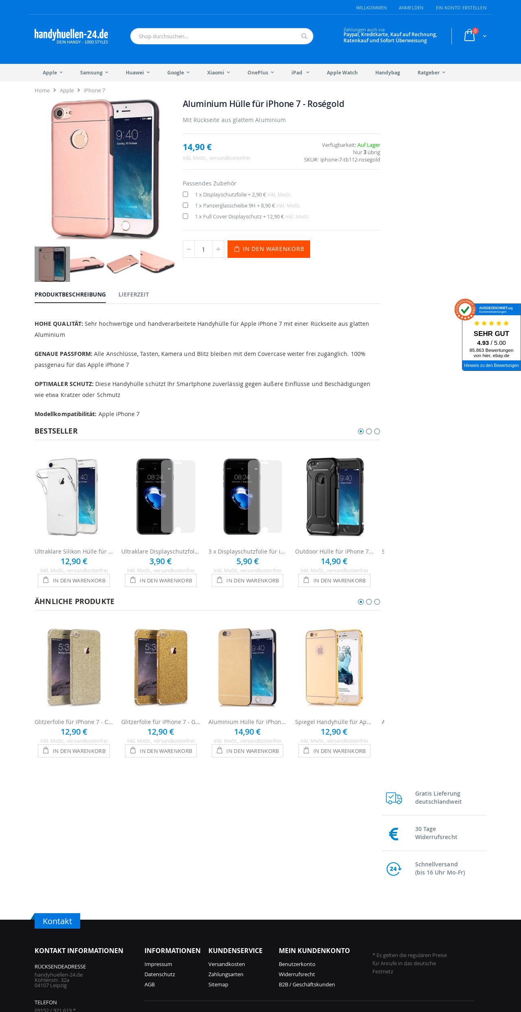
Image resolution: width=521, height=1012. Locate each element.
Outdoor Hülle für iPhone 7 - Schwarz (334, 548)
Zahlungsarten (225, 853)
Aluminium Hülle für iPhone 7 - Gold (247, 718)
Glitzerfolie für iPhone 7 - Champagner (74, 718)
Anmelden (411, 7)
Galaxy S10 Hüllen (408, 929)
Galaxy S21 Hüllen (408, 919)
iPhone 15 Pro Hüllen (169, 950)
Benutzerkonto (297, 842)
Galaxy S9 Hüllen (407, 940)
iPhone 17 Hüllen (165, 919)
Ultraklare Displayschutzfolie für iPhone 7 (160, 548)
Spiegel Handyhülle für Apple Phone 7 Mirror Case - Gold (334, 718)
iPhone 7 (94, 90)
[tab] (76, 292)
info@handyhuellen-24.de (66, 914)
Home (42, 90)
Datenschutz (159, 853)
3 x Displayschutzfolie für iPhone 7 (247, 548)
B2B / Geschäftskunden (307, 863)
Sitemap (218, 863)
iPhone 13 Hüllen (239, 940)
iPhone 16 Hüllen (165, 940)
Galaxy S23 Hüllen (334, 950)
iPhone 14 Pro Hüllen (244, 919)
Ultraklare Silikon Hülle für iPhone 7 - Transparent (74, 548)
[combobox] (221, 36)
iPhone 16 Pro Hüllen (169, 929)
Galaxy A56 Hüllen (334, 919)
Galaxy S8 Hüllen (407, 950)
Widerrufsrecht (297, 853)
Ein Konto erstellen (461, 7)
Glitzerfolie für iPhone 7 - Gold (160, 718)
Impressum (158, 842)
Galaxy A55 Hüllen (334, 940)
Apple (67, 90)
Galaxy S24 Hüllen (334, 929)
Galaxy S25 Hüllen (334, 909)
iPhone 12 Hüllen (239, 950)
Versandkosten (226, 842)
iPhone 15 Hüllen (239, 909)
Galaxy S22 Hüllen (408, 909)
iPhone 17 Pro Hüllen (169, 909)
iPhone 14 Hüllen (239, 929)
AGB (149, 863)
